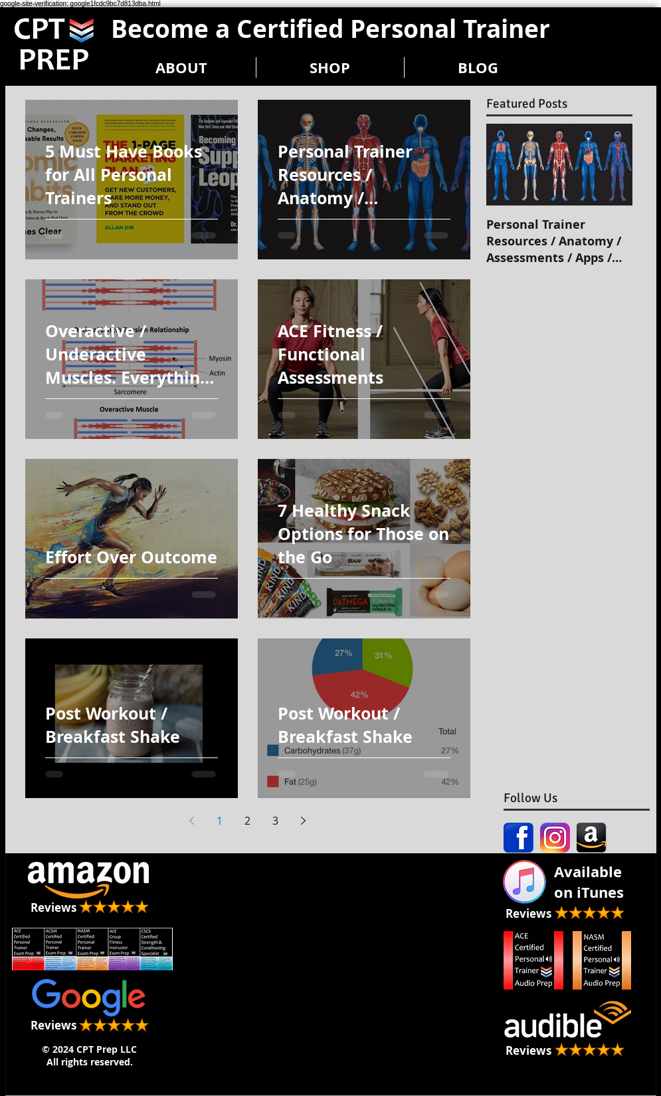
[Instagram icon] (555, 838)
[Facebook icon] (518, 838)
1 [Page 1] (220, 820)
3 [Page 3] (275, 820)
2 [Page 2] (247, 820)
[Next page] (304, 821)
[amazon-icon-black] (592, 838)
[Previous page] (192, 821)
